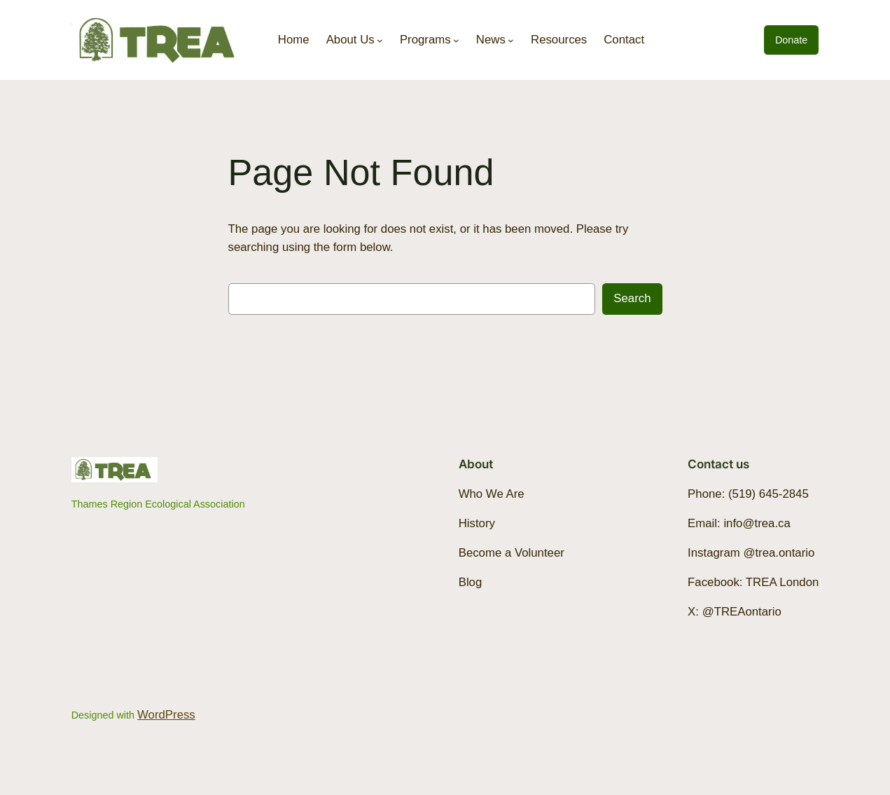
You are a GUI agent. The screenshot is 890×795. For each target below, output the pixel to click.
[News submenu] (511, 40)
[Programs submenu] (456, 40)
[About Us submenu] (380, 40)
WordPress (166, 714)
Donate (791, 40)
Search (632, 298)
